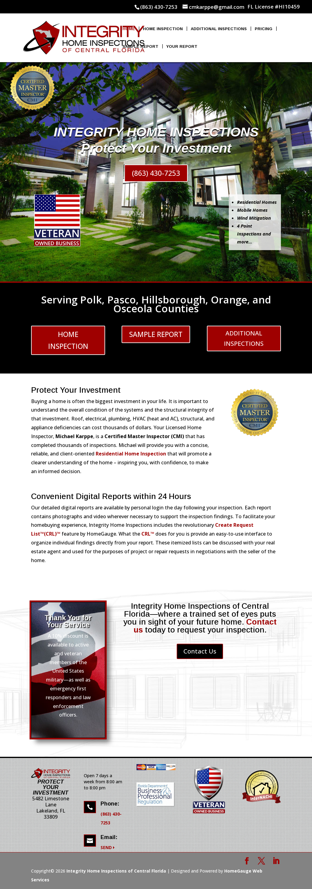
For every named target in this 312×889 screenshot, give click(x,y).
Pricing (263, 29)
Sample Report (140, 46)
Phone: (110, 804)
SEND (108, 847)
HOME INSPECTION (68, 340)
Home (128, 29)
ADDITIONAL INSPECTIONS (244, 338)
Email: (109, 837)
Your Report (181, 46)
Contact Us (199, 651)
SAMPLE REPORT (156, 334)
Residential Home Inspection (131, 453)
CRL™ (147, 533)
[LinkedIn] (276, 861)
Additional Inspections (219, 29)
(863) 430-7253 (156, 173)
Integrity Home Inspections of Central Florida (116, 871)
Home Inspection (163, 29)
